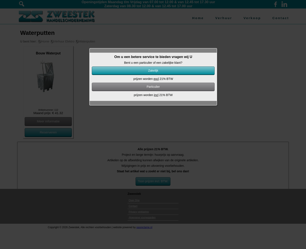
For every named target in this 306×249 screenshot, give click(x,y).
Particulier (153, 86)
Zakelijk (153, 70)
